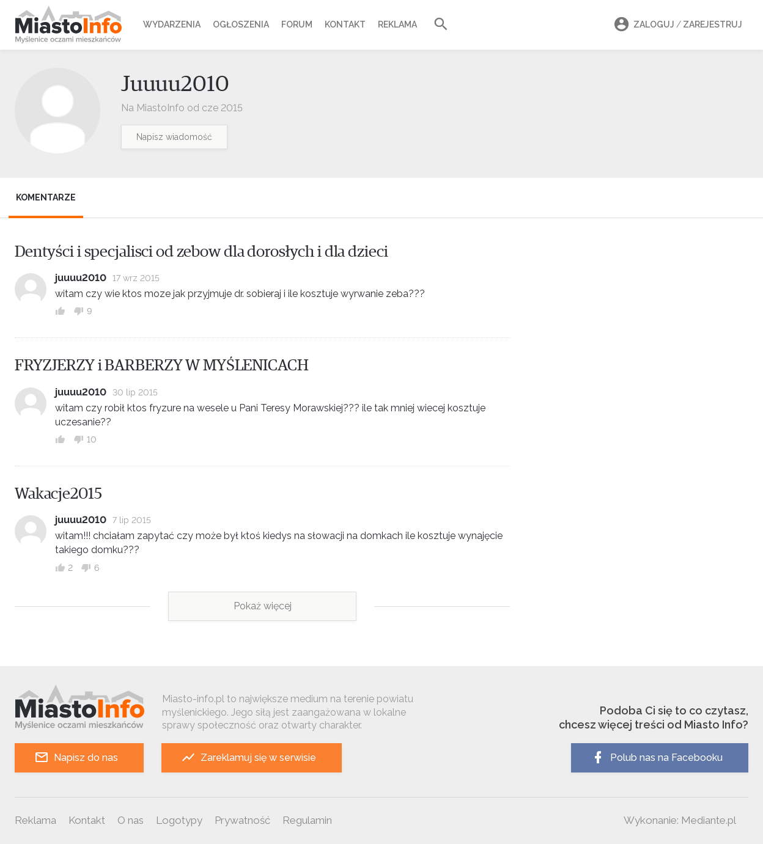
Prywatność (242, 820)
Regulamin (307, 820)
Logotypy (179, 820)
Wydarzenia (172, 24)
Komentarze (46, 197)
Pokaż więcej (263, 606)
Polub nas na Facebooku (657, 757)
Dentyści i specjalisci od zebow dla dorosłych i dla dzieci (201, 252)
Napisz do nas (76, 757)
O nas (130, 820)
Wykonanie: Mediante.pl (680, 820)
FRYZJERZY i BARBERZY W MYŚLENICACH (162, 365)
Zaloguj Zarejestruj (676, 25)
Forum (296, 24)
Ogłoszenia (241, 24)
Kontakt (345, 24)
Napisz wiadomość (174, 137)
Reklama (397, 24)
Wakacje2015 (58, 494)
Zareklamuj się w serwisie (248, 757)
